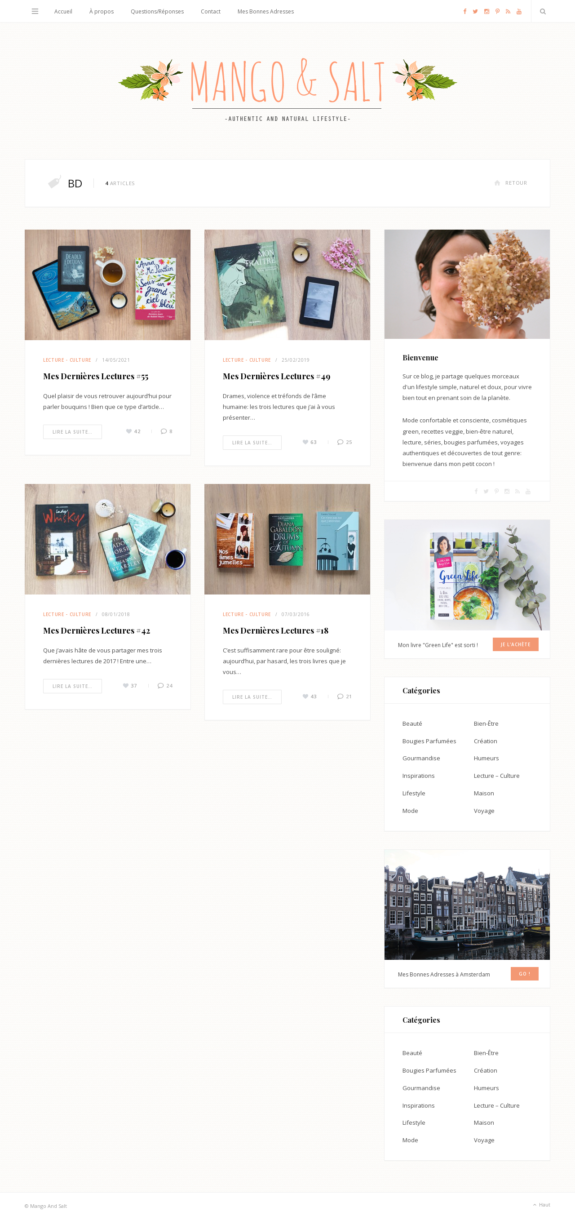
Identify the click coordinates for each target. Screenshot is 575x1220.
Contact (211, 11)
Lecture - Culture (67, 360)
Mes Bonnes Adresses (266, 11)
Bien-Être (486, 723)
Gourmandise (421, 758)
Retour (510, 182)
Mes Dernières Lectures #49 (276, 376)
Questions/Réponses (157, 11)
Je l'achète (516, 644)
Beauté (412, 723)
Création (485, 741)
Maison (484, 793)
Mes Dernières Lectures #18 (275, 630)
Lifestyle (413, 793)
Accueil (63, 11)
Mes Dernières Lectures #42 (96, 630)
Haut (540, 1205)
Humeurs (486, 758)
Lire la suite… (73, 432)
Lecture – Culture (497, 776)
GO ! (525, 974)
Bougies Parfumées (429, 741)
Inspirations (418, 776)
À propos (101, 11)
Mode (410, 811)
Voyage (484, 811)
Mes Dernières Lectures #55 (95, 376)
